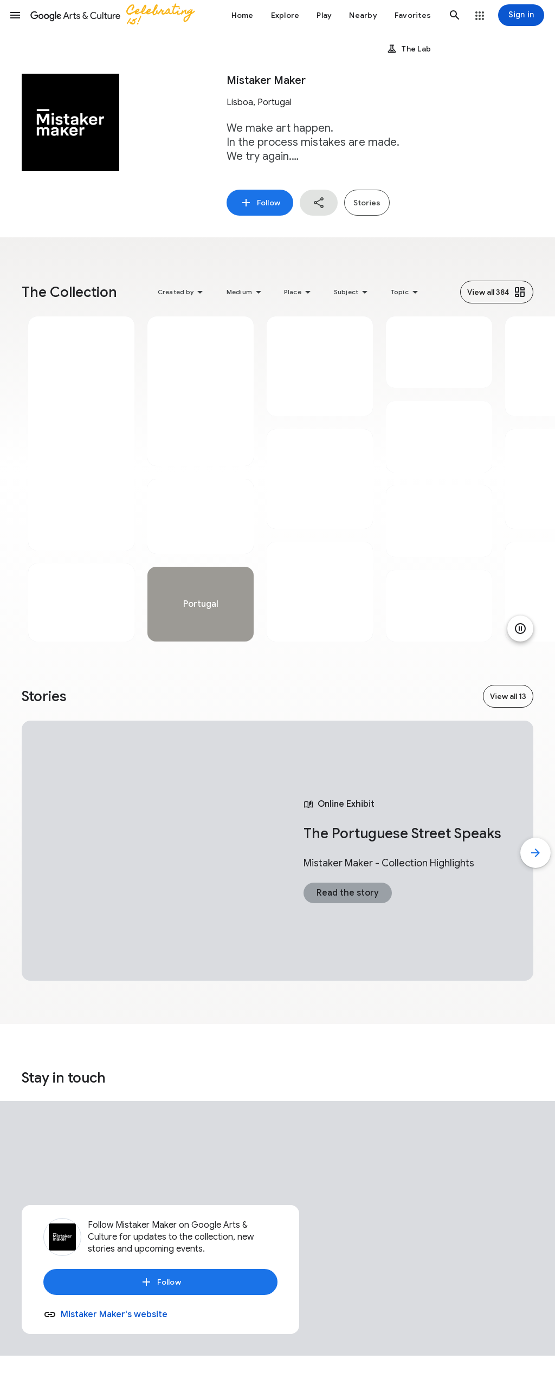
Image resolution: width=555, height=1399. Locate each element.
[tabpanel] (81, 479)
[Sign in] (521, 15)
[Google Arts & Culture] (117, 15)
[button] (15, 15)
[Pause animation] (520, 629)
